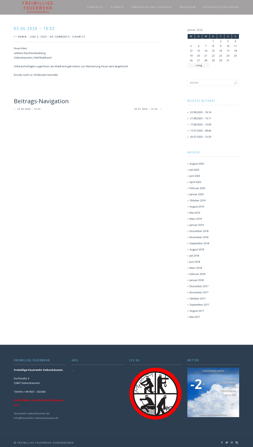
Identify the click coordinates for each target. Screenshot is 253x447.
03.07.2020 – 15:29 (148, 109)
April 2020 (195, 182)
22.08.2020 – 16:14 (200, 112)
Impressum (187, 7)
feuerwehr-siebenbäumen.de (32, 413)
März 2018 (196, 268)
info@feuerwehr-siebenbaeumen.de (36, 418)
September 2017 (199, 304)
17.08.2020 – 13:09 (200, 124)
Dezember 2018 (199, 231)
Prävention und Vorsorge (151, 7)
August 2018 (197, 249)
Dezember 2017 (199, 286)
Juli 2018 (194, 255)
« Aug (198, 65)
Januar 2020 (197, 194)
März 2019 (196, 219)
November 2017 (199, 292)
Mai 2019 (195, 212)
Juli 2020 (194, 169)
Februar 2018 (197, 274)
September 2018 (199, 243)
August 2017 (197, 311)
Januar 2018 (197, 280)
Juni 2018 (195, 261)
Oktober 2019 (198, 200)
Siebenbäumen (38, 12)
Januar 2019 (197, 225)
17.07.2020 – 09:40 (200, 130)
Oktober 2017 (198, 298)
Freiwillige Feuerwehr (38, 5)
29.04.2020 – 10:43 (27, 109)
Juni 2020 (195, 176)
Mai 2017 (195, 317)
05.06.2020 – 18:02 (34, 28)
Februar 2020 (197, 188)
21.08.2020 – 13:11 (200, 118)
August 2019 (197, 206)
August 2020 (197, 163)
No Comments (60, 36)
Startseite (95, 7)
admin (22, 36)
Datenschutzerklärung (221, 7)
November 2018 (199, 237)
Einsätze (117, 7)
